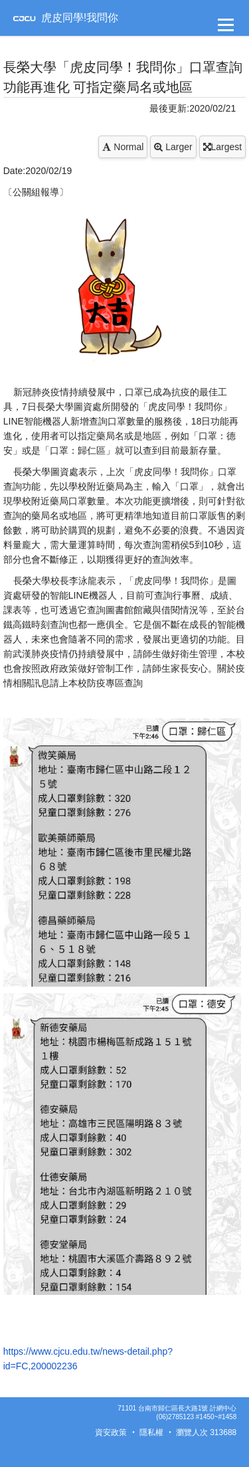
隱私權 (151, 1432)
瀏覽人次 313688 (206, 1432)
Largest (222, 147)
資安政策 (111, 1432)
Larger (173, 147)
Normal (122, 147)
